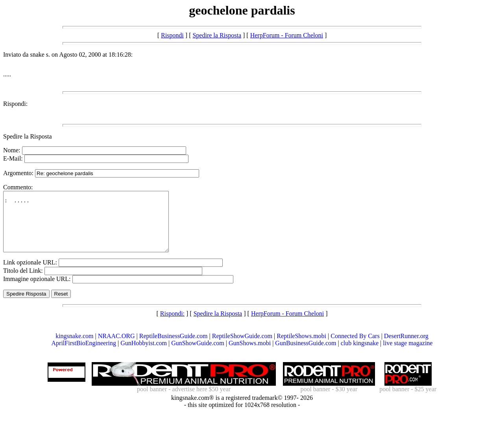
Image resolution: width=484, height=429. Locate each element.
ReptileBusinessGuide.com (173, 347)
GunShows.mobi (250, 354)
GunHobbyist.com (143, 354)
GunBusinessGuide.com (305, 354)
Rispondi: (15, 103)
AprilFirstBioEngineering (84, 354)
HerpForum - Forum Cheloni (286, 35)
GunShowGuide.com (197, 354)
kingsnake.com (74, 347)
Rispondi (172, 35)
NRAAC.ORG (116, 347)
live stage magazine (407, 354)
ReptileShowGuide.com (242, 347)
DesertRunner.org (406, 347)
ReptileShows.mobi (301, 347)
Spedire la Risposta (216, 35)
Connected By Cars (355, 347)
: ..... (95, 227)
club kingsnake (360, 354)
